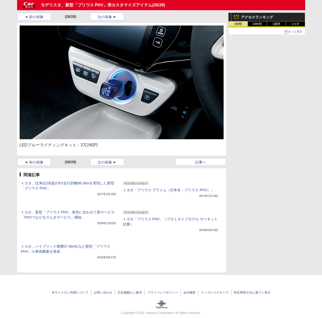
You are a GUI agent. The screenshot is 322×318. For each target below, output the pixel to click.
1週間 (276, 24)
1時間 (238, 24)
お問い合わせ (103, 292)
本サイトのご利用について (70, 292)
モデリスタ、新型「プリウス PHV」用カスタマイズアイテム (96, 5)
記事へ (200, 162)
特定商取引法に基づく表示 (252, 292)
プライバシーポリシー (162, 292)
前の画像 (36, 17)
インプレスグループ (214, 292)
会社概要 (189, 292)
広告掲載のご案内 (130, 292)
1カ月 (295, 24)
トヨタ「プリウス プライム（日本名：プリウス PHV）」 (168, 190)
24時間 (257, 24)
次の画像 (105, 17)
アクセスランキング (257, 17)
